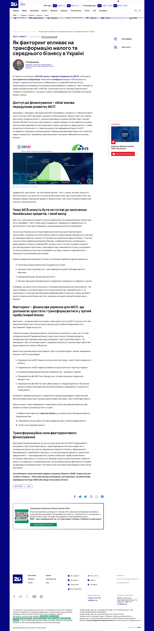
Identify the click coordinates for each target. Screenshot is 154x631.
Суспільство (76, 10)
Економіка (34, 10)
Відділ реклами (123, 582)
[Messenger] (102, 497)
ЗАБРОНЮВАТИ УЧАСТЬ (43, 524)
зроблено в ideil (134, 627)
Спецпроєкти (86, 2)
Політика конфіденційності (128, 579)
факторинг (19, 486)
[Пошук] (135, 10)
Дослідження (76, 589)
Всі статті (126, 47)
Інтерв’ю (93, 585)
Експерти (103, 10)
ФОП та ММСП (19, 36)
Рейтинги (46, 2)
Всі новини (126, 39)
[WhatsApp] (97, 497)
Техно (87, 10)
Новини (16, 10)
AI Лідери (21, 17)
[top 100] (22, 4)
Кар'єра (64, 10)
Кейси (92, 580)
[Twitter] (85, 497)
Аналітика (75, 585)
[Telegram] (79, 497)
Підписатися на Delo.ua (125, 154)
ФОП (29, 486)
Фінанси (54, 10)
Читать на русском (49, 36)
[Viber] (91, 497)
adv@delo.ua (92, 600)
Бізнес (44, 10)
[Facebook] (74, 497)
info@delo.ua (122, 604)
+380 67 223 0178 (94, 598)
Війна (24, 10)
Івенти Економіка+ (125, 1)
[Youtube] (34, 596)
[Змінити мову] (140, 10)
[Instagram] (41, 596)
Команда (120, 575)
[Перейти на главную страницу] (14, 4)
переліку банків (47, 413)
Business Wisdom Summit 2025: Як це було (122, 147)
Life (94, 10)
